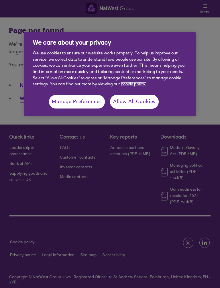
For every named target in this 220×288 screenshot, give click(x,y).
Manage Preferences (77, 101)
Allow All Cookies (134, 101)
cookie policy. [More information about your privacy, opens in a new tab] (133, 84)
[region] (110, 74)
